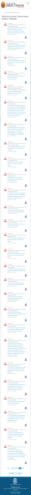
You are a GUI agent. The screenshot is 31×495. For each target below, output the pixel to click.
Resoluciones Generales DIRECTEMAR (12, 12)
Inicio (3, 12)
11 (22, 468)
